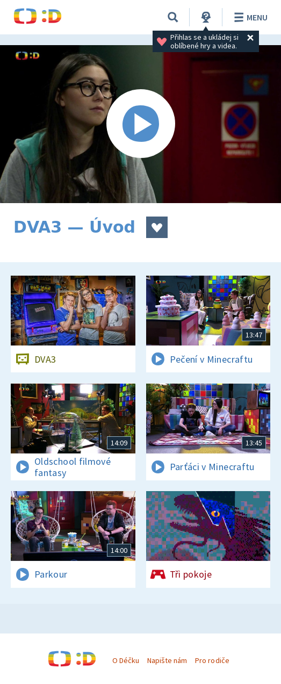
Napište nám (167, 660)
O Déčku (125, 660)
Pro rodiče (212, 660)
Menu (249, 17)
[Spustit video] (140, 124)
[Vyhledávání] (173, 17)
